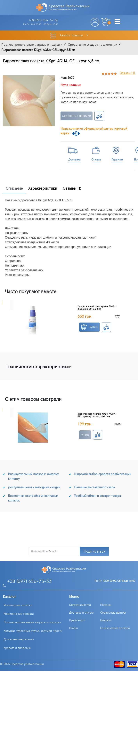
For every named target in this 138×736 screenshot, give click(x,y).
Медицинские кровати (19, 613)
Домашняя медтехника (19, 639)
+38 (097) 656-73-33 (29, 581)
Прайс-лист (77, 620)
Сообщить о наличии (76, 115)
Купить (89, 327)
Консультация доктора (115, 628)
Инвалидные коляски (18, 605)
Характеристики (42, 188)
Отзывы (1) (127, 73)
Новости (106, 620)
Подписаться (94, 551)
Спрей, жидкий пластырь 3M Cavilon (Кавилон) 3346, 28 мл (96, 307)
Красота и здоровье (17, 648)
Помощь (105, 604)
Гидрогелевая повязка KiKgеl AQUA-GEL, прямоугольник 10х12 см (96, 415)
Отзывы (72, 188)
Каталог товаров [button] (72, 35)
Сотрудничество (80, 604)
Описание (14, 188)
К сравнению (99, 115)
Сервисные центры (113, 612)
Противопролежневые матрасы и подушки (32, 622)
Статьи (73, 628)
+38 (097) (43, 20)
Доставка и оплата (81, 612)
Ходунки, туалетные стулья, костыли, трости (33, 631)
